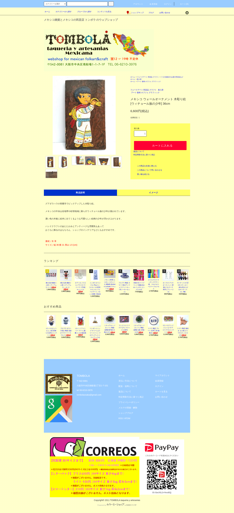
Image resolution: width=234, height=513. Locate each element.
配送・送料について (127, 386)
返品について (138, 151)
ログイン (166, 4)
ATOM (127, 418)
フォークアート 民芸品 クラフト (148, 77)
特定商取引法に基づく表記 (144, 155)
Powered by (117, 505)
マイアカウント (162, 375)
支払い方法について (127, 381)
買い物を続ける (141, 174)
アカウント (136, 4)
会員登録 (151, 4)
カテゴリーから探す (62, 12)
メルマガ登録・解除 (127, 407)
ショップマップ (135, 13)
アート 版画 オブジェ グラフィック (149, 81)
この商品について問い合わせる (147, 170)
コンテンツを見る (102, 12)
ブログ (151, 13)
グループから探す (83, 12)
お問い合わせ (163, 13)
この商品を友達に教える (145, 166)
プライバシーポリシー (128, 402)
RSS (120, 418)
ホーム (47, 12)
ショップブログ (125, 413)
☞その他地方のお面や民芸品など (172, 77)
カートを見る (161, 391)
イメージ (153, 192)
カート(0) (182, 4)
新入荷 (139, 79)
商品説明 (80, 192)
